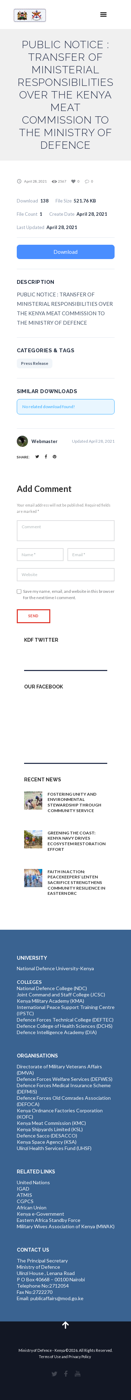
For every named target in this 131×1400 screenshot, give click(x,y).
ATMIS (24, 1195)
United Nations (33, 1182)
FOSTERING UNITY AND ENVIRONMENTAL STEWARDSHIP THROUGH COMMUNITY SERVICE (74, 802)
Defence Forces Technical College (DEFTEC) (65, 1020)
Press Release (34, 363)
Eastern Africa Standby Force (48, 1220)
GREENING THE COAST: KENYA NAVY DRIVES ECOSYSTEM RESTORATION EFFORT (76, 841)
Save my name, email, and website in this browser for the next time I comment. (69, 594)
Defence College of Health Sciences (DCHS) (64, 1026)
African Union (31, 1207)
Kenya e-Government (40, 1214)
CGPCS (25, 1201)
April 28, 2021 (35, 181)
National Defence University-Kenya (55, 968)
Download (65, 252)
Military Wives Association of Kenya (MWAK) (66, 1226)
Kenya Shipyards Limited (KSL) (50, 1129)
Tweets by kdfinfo (44, 655)
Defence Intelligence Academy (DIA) (57, 1032)
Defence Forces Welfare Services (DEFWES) (64, 1079)
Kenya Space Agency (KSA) (47, 1142)
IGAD (23, 1189)
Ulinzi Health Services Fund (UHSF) (54, 1148)
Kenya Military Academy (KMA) (50, 1001)
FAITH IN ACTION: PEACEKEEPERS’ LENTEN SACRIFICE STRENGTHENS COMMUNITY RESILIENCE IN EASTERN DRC (76, 882)
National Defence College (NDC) (52, 988)
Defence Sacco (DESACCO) (47, 1136)
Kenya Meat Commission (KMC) (51, 1123)
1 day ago (60, 818)
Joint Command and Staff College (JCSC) (61, 994)
